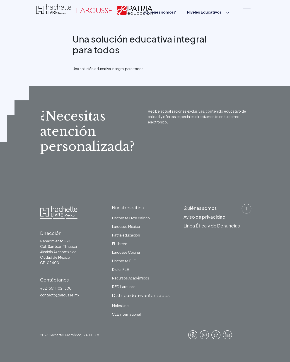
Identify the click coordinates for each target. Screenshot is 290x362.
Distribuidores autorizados (141, 295)
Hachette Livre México (131, 217)
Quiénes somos (200, 208)
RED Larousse (123, 286)
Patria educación (126, 235)
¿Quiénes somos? (159, 12)
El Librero (119, 243)
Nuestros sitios (128, 207)
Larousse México (126, 226)
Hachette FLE (124, 260)
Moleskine (120, 305)
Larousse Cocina (126, 252)
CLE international (126, 314)
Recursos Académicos (130, 278)
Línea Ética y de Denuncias (212, 225)
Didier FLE (120, 269)
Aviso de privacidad (204, 217)
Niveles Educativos (204, 12)
